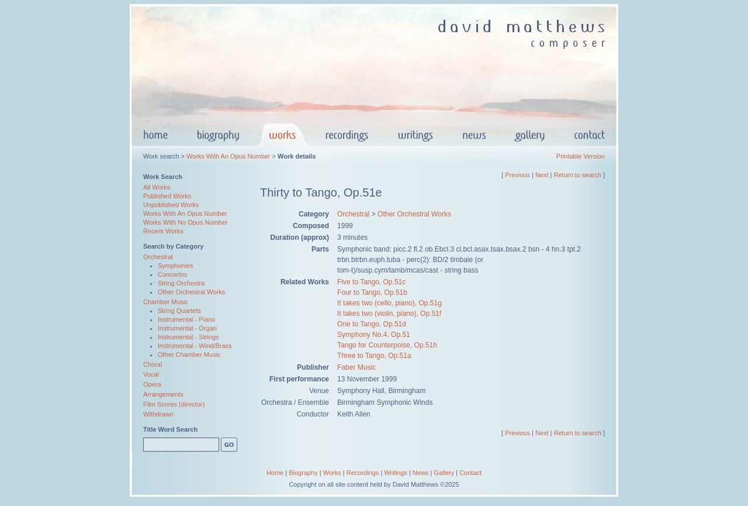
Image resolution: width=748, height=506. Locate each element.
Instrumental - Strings (188, 336)
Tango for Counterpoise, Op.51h (387, 345)
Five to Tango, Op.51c (371, 282)
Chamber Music (165, 301)
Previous (517, 174)
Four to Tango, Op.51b (372, 292)
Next (542, 174)
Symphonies (175, 265)
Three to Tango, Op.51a (374, 356)
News (421, 472)
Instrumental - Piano (186, 319)
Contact (470, 472)
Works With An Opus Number (228, 156)
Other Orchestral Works (191, 291)
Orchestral (158, 256)
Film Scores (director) (174, 404)
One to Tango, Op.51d (371, 324)
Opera (152, 384)
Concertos (172, 274)
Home (274, 472)
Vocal (151, 374)
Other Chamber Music (189, 354)
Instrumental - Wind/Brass (195, 345)
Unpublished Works (171, 204)
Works (332, 472)
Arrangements (163, 394)
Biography (303, 472)
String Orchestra (181, 283)
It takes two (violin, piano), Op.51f (389, 313)
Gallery (444, 472)
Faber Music (356, 367)
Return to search (577, 174)
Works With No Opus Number (185, 222)
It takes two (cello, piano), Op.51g (389, 303)
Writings (395, 472)
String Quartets (179, 310)
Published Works (167, 195)
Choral (152, 364)
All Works (156, 187)
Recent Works (163, 231)
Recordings (363, 472)
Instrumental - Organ (187, 328)
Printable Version (580, 156)
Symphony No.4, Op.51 (373, 335)
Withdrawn (158, 414)
